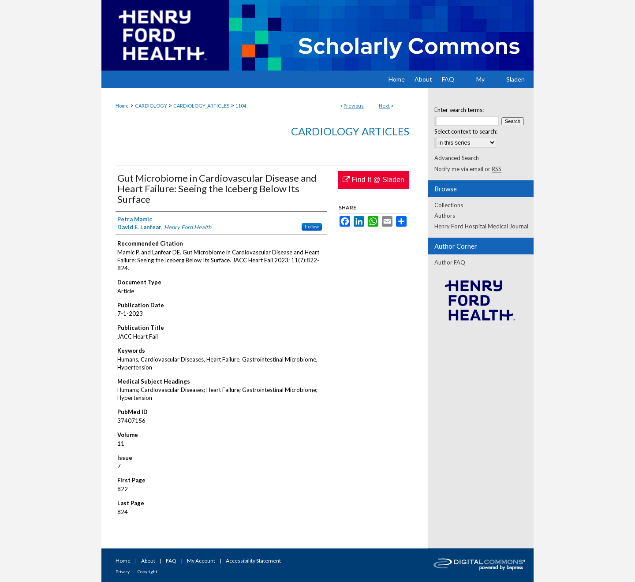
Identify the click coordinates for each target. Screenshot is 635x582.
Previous (354, 105)
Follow (312, 226)
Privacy (123, 571)
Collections (448, 205)
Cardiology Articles (350, 131)
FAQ (171, 560)
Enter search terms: (459, 109)
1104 (240, 105)
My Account (201, 560)
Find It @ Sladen (373, 179)
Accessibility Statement (253, 560)
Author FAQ (449, 262)
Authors (444, 215)
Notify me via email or (467, 168)
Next (384, 105)
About (148, 560)
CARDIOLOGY (151, 105)
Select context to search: (465, 131)
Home (122, 105)
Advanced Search (456, 157)
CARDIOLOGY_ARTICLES (201, 105)
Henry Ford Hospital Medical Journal (481, 226)
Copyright (147, 571)
